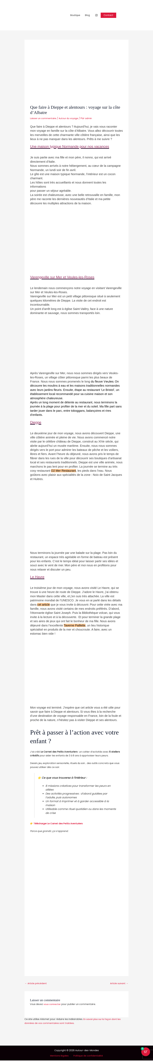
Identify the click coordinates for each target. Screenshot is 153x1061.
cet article (43, 604)
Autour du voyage (70, 118)
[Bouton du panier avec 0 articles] (145, 1053)
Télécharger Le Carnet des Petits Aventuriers (60, 823)
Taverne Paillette (74, 625)
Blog (87, 15)
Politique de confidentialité (87, 1056)
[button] (108, 15)
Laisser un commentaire (44, 118)
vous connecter (53, 1004)
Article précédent (36, 983)
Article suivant (118, 983)
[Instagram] (96, 15)
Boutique (75, 15)
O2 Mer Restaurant (63, 470)
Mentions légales (60, 1056)
